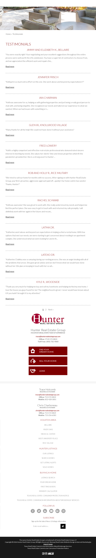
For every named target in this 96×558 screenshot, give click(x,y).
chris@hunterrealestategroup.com (47, 410)
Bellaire (48, 425)
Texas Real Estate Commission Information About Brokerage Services (48, 500)
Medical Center (48, 434)
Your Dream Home (48, 482)
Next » (51, 309)
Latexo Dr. (48, 254)
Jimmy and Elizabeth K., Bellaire (48, 49)
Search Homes (48, 458)
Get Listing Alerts (48, 463)
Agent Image (48, 544)
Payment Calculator (48, 491)
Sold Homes (48, 467)
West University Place (48, 438)
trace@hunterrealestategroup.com (48, 336)
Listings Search (48, 478)
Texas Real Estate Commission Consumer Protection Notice (48, 548)
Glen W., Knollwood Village (48, 124)
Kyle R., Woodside (48, 281)
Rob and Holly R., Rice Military (48, 172)
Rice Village (48, 443)
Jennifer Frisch (48, 77)
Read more (10, 66)
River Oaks (48, 429)
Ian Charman (48, 97)
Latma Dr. (48, 227)
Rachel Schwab (48, 200)
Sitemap (52, 542)
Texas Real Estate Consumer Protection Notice (48, 496)
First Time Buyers (48, 487)
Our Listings (48, 454)
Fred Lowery (48, 145)
